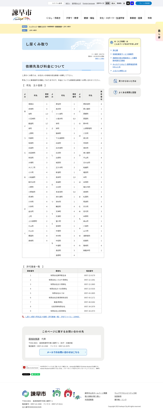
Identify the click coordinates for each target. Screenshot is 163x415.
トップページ (33, 26)
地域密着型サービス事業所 (123, 54)
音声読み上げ (76, 3)
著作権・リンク (120, 399)
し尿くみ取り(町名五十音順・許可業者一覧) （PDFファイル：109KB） (52, 316)
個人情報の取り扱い (92, 396)
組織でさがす (42, 26)
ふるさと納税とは (119, 70)
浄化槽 (115, 50)
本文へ (68, 3)
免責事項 (117, 396)
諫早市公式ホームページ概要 (96, 393)
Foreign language (89, 3)
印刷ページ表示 (99, 58)
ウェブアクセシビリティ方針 (125, 393)
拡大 (113, 3)
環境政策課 (58, 26)
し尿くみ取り (33, 30)
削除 (38, 30)
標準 (107, 3)
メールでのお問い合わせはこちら (63, 352)
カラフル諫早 (57, 3)
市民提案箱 (89, 399)
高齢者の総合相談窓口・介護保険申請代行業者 (125, 59)
